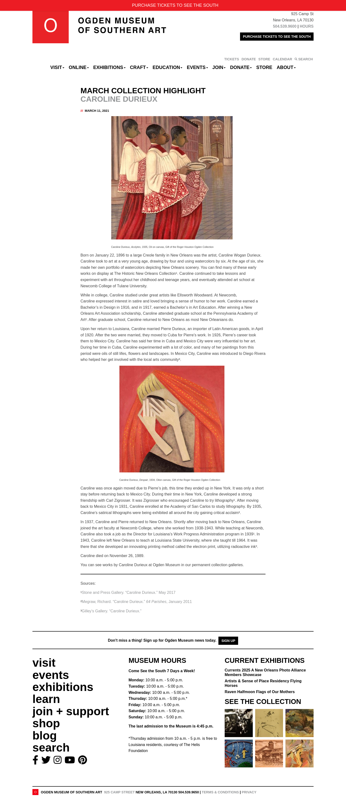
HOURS (307, 26)
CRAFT (139, 67)
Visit (57, 67)
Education (167, 67)
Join (219, 67)
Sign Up (228, 641)
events (50, 675)
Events (197, 67)
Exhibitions (109, 67)
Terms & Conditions (220, 792)
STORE (264, 59)
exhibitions (62, 687)
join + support (70, 711)
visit (44, 662)
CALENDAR (282, 59)
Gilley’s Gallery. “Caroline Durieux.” (111, 611)
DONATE (248, 59)
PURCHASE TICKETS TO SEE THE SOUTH (277, 36)
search (51, 747)
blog (44, 735)
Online (79, 67)
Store (264, 67)
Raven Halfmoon (260, 692)
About (286, 67)
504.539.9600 (285, 26)
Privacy (249, 792)
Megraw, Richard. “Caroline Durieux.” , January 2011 (137, 602)
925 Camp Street (119, 792)
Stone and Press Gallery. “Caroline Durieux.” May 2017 (128, 592)
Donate (241, 67)
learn (46, 699)
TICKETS (231, 59)
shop (46, 723)
